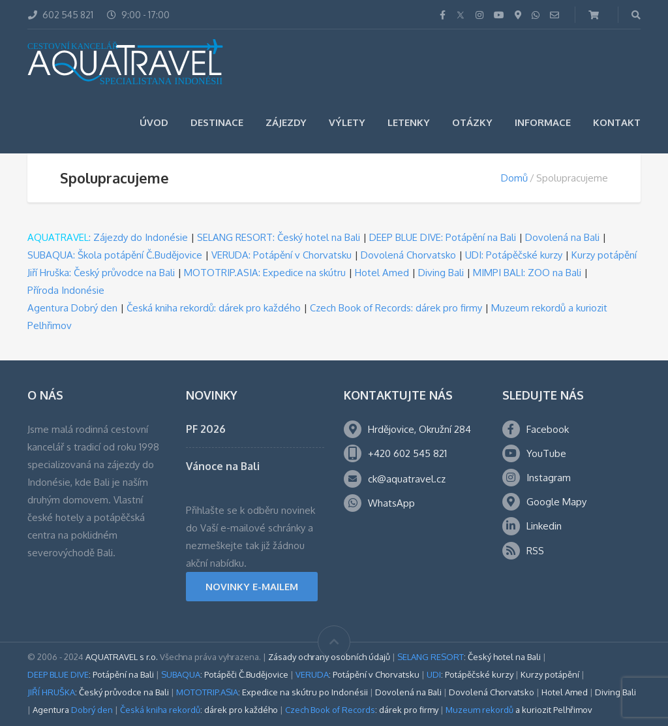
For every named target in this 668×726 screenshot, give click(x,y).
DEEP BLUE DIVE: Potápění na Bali (442, 237)
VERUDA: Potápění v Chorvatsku (281, 255)
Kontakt (617, 122)
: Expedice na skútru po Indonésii (272, 692)
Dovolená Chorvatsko (408, 255)
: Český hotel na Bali (469, 657)
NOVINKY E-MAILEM (251, 586)
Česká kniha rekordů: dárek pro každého (214, 308)
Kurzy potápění (604, 255)
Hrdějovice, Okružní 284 (419, 429)
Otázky (472, 122)
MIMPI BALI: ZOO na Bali (527, 272)
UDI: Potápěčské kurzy (513, 255)
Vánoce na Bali (223, 466)
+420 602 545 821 (407, 453)
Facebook (547, 429)
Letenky (408, 122)
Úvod (154, 122)
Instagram (548, 477)
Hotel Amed (382, 272)
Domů (514, 178)
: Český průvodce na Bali (98, 692)
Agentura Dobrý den (72, 308)
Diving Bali (441, 272)
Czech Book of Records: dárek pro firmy (396, 308)
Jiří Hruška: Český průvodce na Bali (101, 272)
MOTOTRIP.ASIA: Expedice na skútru (265, 272)
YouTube (546, 453)
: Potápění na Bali (90, 674)
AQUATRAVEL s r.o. (121, 657)
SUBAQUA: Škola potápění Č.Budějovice (114, 255)
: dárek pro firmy (361, 709)
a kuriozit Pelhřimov (519, 709)
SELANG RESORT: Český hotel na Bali (278, 237)
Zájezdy (286, 122)
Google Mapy (556, 502)
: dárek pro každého (199, 709)
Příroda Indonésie (65, 290)
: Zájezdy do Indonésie (107, 237)
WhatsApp (391, 503)
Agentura (73, 709)
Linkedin (544, 526)
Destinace (216, 122)
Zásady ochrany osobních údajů (329, 657)
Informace (543, 122)
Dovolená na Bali (562, 237)
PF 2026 (206, 428)
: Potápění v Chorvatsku (357, 674)
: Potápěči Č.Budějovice (224, 674)
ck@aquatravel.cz (407, 479)
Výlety (347, 122)
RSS (535, 550)
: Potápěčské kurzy (470, 674)
